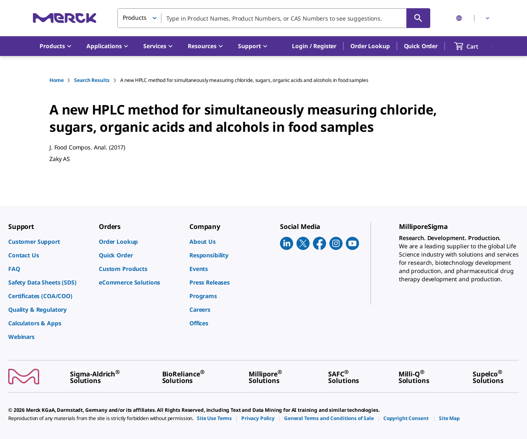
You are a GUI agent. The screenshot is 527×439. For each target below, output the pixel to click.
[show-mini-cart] (473, 46)
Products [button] (135, 17)
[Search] (418, 18)
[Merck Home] (64, 18)
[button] (314, 46)
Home (56, 80)
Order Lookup (369, 46)
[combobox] (273, 18)
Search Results (91, 80)
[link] (49, 241)
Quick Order (421, 46)
